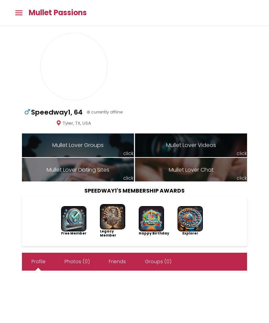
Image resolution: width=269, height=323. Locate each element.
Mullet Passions (58, 13)
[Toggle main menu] (19, 13)
